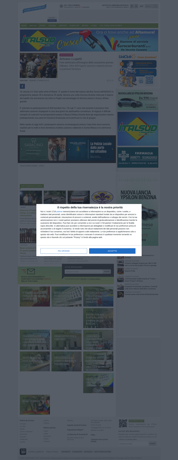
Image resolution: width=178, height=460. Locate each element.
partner (59, 211)
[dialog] (89, 230)
